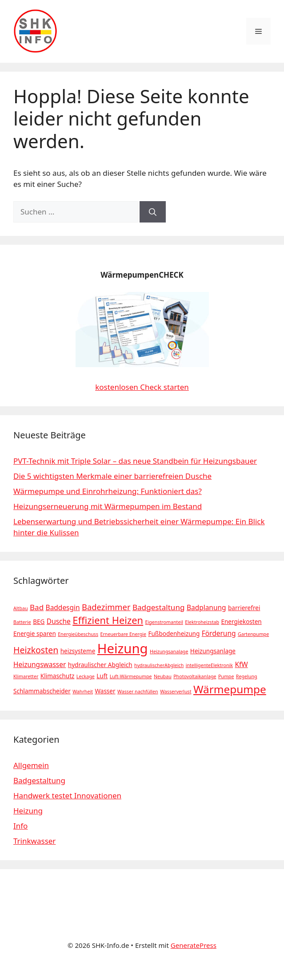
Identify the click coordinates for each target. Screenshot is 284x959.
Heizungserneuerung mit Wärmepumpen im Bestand (107, 506)
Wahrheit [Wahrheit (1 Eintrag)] (82, 691)
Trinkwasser (34, 841)
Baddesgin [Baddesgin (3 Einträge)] (63, 607)
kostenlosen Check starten (142, 387)
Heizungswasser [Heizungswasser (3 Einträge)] (39, 664)
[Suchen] (153, 212)
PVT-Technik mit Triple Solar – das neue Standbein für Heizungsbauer (135, 461)
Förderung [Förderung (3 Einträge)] (219, 633)
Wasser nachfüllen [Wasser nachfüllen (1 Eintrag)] (137, 691)
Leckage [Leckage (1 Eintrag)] (85, 676)
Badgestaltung (39, 780)
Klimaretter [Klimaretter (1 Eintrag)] (25, 676)
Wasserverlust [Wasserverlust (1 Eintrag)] (175, 691)
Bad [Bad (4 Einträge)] (37, 607)
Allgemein (31, 765)
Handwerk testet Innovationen (67, 795)
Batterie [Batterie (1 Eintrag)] (22, 622)
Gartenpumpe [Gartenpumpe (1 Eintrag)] (253, 634)
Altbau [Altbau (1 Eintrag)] (20, 608)
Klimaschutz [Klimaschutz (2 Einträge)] (57, 676)
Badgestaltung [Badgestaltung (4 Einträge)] (158, 607)
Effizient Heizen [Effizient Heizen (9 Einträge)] (107, 620)
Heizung (28, 810)
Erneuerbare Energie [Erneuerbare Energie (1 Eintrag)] (123, 634)
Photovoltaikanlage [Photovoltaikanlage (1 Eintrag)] (194, 676)
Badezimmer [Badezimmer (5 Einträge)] (106, 606)
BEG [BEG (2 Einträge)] (38, 622)
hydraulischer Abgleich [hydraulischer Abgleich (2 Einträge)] (100, 665)
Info (20, 826)
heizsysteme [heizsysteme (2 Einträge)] (78, 651)
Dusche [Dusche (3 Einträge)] (59, 621)
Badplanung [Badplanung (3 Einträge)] (206, 607)
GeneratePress (193, 945)
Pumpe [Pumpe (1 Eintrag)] (226, 676)
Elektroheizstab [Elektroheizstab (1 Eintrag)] (202, 622)
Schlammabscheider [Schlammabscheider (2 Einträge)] (42, 691)
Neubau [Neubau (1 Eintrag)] (163, 676)
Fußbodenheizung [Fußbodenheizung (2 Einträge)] (174, 634)
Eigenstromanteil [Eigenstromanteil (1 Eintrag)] (164, 622)
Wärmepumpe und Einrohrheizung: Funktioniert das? (107, 491)
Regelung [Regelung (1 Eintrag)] (246, 676)
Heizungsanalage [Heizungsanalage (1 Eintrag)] (169, 651)
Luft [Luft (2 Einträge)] (102, 676)
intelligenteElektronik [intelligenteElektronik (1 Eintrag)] (209, 665)
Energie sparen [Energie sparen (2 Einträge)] (34, 634)
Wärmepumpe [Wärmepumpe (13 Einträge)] (229, 689)
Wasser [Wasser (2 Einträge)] (105, 691)
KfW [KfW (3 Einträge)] (241, 664)
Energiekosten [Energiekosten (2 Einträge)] (241, 622)
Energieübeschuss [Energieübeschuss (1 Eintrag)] (78, 634)
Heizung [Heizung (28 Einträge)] (122, 648)
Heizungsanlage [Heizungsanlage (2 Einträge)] (213, 651)
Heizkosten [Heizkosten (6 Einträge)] (35, 650)
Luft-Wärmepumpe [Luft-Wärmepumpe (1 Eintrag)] (131, 676)
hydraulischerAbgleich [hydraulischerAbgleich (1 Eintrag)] (159, 665)
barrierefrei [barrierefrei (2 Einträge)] (244, 608)
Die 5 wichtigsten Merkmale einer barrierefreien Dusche (112, 476)
